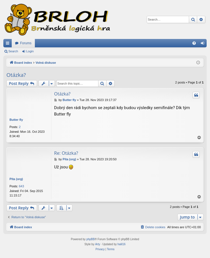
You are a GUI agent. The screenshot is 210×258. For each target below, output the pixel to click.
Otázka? (16, 74)
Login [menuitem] (204, 44)
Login (30, 51)
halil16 (121, 244)
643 (21, 186)
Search (13, 51)
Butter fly (16, 119)
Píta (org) (16, 179)
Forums (26, 43)
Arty (97, 244)
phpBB (90, 239)
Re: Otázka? (66, 153)
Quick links (9, 44)
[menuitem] (194, 43)
